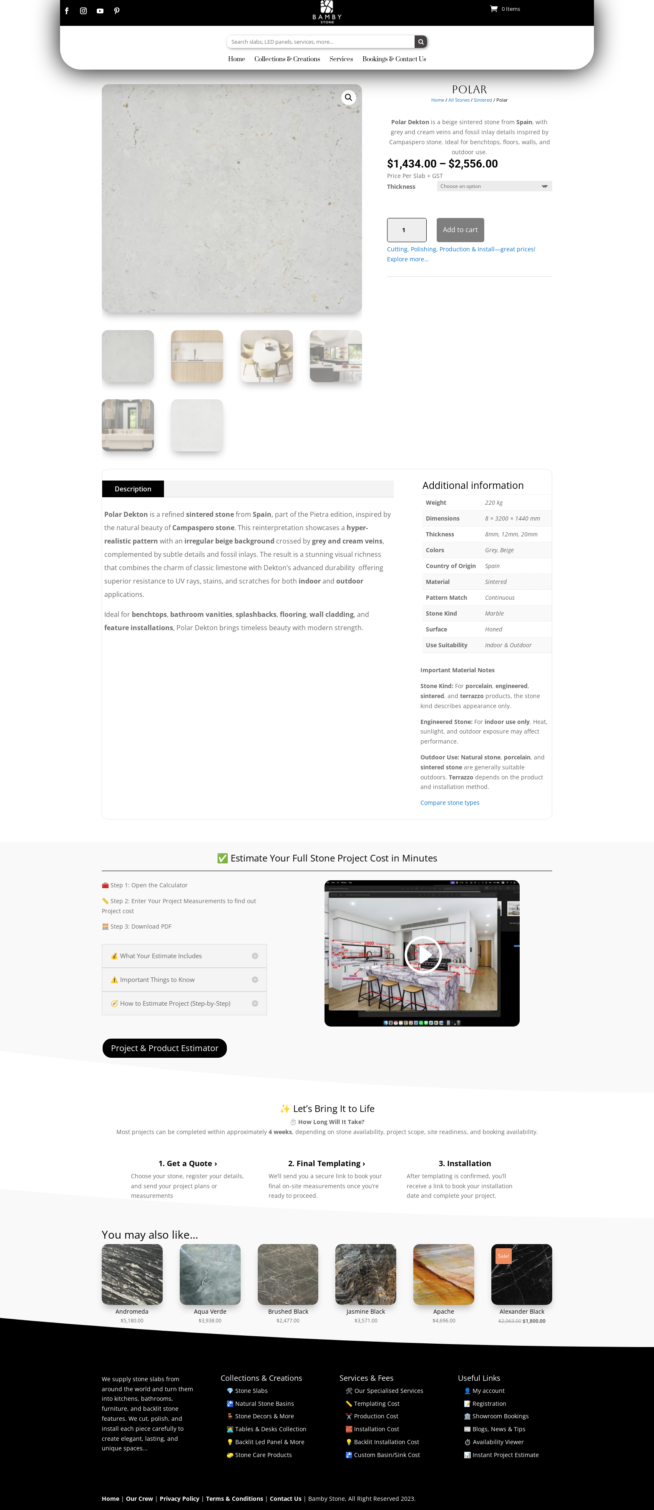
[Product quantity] (407, 230)
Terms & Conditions (235, 1498)
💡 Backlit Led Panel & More (265, 1442)
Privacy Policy (180, 1498)
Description (133, 488)
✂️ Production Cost (371, 1416)
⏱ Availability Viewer (494, 1442)
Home (236, 60)
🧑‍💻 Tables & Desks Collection (266, 1429)
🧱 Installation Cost (372, 1429)
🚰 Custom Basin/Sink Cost (382, 1455)
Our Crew (140, 1498)
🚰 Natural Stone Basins (260, 1403)
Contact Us (286, 1498)
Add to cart (460, 229)
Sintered (483, 100)
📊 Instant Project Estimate (501, 1455)
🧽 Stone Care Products (259, 1455)
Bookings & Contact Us (394, 60)
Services (341, 60)
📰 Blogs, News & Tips (495, 1429)
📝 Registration (485, 1403)
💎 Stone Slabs (247, 1391)
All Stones (459, 100)
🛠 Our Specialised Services (384, 1391)
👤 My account (484, 1391)
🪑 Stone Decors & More (260, 1416)
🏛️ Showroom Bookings (496, 1416)
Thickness (401, 186)
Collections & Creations (287, 60)
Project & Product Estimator (165, 1048)
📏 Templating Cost (372, 1403)
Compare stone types (450, 802)
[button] (348, 97)
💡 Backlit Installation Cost (382, 1442)
